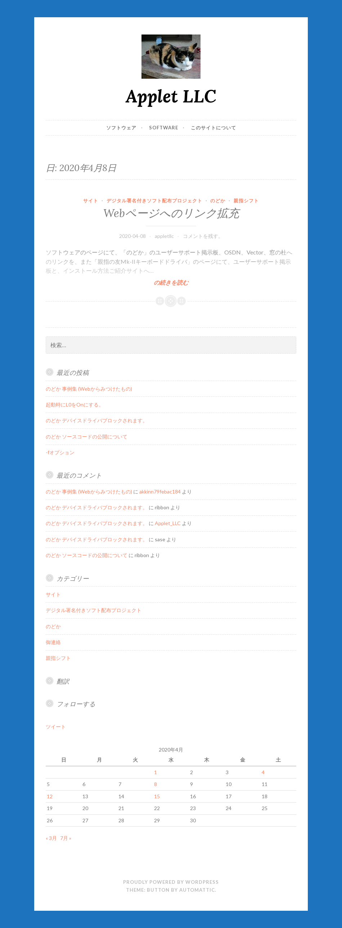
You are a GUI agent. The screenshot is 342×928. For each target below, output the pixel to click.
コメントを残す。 (203, 236)
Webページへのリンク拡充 (171, 213)
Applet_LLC (168, 523)
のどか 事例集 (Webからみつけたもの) (89, 389)
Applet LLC (171, 96)
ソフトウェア (121, 127)
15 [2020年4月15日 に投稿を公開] (157, 796)
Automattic (197, 890)
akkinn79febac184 (160, 491)
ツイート (56, 726)
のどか (217, 200)
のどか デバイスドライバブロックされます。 (97, 420)
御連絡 (53, 642)
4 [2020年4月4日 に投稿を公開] (263, 772)
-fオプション (60, 452)
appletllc (164, 236)
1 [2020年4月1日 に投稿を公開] (155, 772)
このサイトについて (213, 127)
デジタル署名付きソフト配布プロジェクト (154, 200)
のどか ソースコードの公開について (86, 436)
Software (163, 127)
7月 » (65, 838)
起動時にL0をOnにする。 (75, 404)
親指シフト (246, 200)
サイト (90, 200)
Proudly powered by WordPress (171, 882)
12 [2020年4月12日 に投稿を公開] (50, 796)
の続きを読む (170, 282)
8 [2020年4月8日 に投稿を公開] (155, 784)
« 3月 (51, 838)
